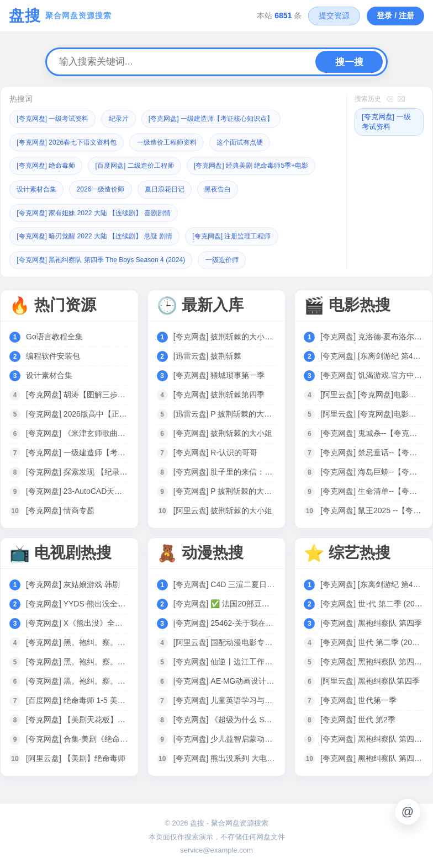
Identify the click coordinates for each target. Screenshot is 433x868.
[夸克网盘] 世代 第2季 (357, 716)
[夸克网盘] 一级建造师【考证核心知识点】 (226, 118)
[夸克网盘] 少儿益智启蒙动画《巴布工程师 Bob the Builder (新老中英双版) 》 (225, 736)
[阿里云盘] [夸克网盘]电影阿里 (372, 391)
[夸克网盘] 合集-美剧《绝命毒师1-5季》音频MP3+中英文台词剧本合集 (77, 736)
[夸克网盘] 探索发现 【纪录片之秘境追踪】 (77, 469)
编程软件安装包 (53, 353)
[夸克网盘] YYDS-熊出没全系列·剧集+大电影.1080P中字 (77, 601)
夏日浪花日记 (38, 211)
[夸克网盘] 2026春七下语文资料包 (71, 141)
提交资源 (334, 15)
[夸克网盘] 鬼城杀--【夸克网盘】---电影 (372, 430)
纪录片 (127, 118)
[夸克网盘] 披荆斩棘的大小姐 (223, 430)
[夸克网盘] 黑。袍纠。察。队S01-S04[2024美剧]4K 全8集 (77, 678)
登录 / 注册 (395, 15)
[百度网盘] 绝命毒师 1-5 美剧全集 (77, 697)
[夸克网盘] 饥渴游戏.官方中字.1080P (372, 372)
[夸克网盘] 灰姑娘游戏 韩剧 (73, 581)
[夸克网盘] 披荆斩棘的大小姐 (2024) (225, 333)
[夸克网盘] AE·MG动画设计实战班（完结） (225, 678)
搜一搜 (349, 62)
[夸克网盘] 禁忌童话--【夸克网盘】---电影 (372, 449)
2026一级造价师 (252, 188)
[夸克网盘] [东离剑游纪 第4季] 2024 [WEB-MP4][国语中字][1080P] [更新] (372, 353)
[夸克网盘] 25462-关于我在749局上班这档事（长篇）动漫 (225, 620)
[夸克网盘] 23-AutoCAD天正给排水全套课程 (77, 488)
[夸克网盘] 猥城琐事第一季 (219, 372)
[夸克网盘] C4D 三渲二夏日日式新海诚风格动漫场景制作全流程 (225, 581)
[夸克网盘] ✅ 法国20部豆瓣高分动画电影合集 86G (225, 601)
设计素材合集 (183, 188)
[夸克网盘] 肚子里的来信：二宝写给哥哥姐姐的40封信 (225, 469)
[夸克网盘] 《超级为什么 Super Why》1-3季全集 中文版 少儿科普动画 (225, 716)
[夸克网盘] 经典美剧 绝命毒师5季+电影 (79, 188)
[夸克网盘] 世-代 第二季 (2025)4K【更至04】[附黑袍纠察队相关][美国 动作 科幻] (372, 601)
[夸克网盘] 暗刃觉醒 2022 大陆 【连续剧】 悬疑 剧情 (101, 234)
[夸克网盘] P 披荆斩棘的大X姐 (225, 488)
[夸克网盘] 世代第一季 (358, 697)
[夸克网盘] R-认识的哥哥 (215, 449)
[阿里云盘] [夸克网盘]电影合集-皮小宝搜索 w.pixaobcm (372, 411)
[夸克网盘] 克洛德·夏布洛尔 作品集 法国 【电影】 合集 (372, 333)
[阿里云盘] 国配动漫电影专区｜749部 (225, 639)
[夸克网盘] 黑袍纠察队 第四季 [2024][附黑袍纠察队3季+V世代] (372, 755)
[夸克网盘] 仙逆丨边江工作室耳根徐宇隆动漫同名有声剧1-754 (225, 658)
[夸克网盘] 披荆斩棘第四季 (219, 391)
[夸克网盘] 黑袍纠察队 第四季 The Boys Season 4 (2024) (108, 257)
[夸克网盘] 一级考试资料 (56, 118)
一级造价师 (238, 257)
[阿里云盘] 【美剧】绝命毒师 (75, 755)
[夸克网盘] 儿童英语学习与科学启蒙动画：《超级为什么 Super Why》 (225, 697)
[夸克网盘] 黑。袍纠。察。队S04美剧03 (77, 658)
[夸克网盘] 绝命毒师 (49, 165)
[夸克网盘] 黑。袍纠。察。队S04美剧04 (77, 639)
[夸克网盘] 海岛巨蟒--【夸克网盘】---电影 (372, 469)
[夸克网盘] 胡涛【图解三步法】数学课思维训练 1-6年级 (77, 391)
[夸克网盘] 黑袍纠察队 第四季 (371, 620)
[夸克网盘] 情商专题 (60, 507)
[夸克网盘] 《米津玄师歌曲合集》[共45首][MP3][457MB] (77, 430)
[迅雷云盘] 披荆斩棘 (207, 353)
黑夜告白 (95, 211)
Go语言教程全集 (54, 333)
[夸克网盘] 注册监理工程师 (249, 234)
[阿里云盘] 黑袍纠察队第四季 (370, 678)
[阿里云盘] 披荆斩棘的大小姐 (223, 507)
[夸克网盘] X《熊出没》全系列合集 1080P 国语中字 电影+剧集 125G (77, 620)
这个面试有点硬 (257, 141)
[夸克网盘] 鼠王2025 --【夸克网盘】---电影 (372, 507)
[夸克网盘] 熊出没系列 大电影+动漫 (225, 755)
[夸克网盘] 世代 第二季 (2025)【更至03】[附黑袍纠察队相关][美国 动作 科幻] (372, 639)
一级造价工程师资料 (178, 141)
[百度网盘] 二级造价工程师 (144, 165)
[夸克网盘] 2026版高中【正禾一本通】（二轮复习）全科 (77, 411)
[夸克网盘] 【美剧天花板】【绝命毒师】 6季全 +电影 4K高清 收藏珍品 (77, 716)
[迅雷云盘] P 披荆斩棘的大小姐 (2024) (225, 411)
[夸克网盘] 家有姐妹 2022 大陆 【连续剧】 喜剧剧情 (214, 211)
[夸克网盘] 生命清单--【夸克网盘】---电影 (372, 488)
